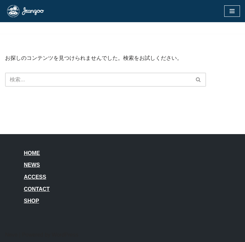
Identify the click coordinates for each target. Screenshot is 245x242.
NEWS (32, 165)
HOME (32, 153)
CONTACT (37, 189)
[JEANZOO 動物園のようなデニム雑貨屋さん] (25, 11)
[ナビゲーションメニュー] (232, 11)
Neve (11, 235)
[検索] (98, 80)
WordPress (65, 235)
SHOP (31, 201)
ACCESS (35, 177)
